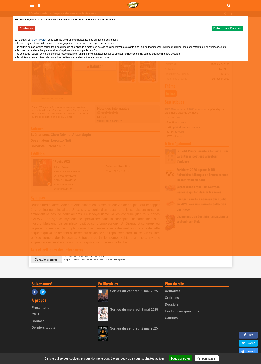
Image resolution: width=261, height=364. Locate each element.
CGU (35, 314)
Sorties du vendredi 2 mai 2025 (134, 328)
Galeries (171, 318)
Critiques (172, 298)
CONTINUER (39, 39)
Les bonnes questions (182, 311)
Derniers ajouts (43, 327)
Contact (38, 321)
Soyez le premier (46, 259)
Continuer (26, 28)
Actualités (172, 291)
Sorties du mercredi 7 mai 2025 (134, 309)
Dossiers (172, 304)
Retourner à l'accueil (227, 28)
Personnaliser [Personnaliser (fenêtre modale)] (207, 358)
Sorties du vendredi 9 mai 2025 (134, 291)
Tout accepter (180, 358)
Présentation (41, 307)
